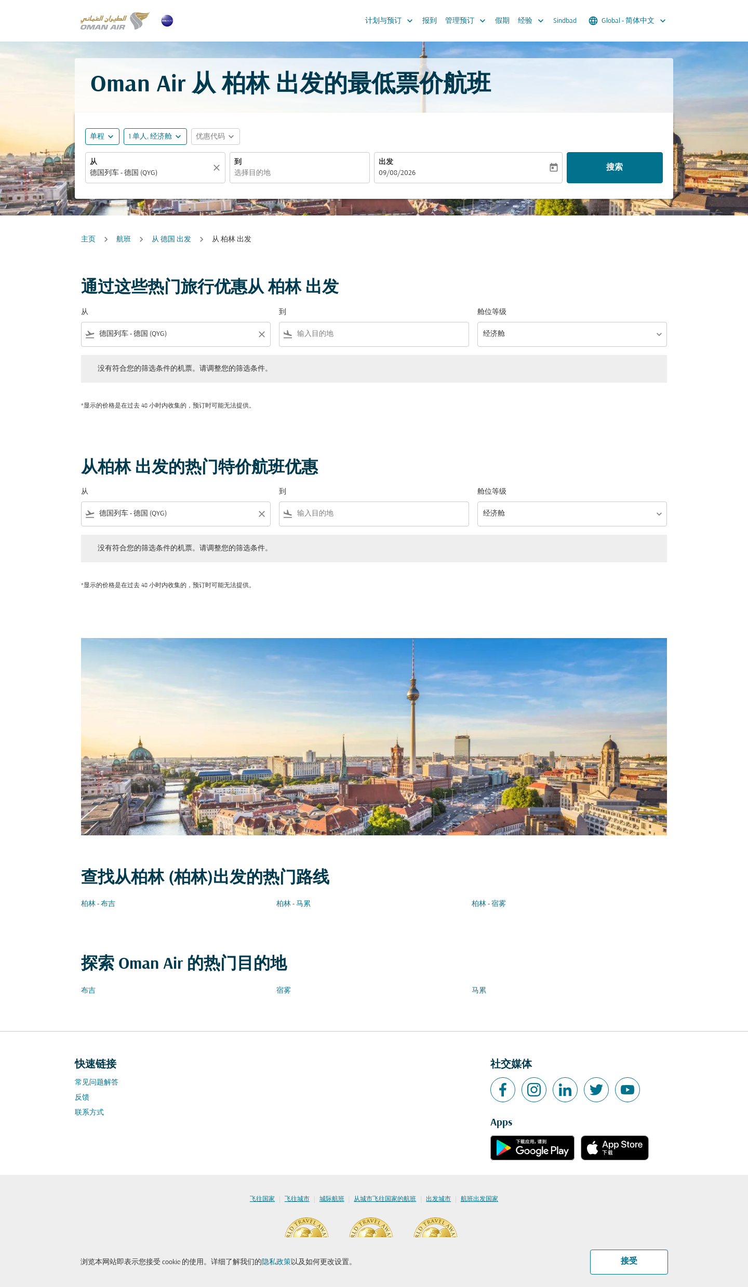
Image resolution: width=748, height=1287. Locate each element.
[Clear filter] (261, 334)
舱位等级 (491, 312)
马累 (479, 991)
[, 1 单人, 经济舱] (150, 136)
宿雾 (283, 991)
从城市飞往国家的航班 (385, 1199)
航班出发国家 (479, 1199)
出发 (386, 162)
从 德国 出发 (171, 239)
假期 (502, 21)
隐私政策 (276, 1262)
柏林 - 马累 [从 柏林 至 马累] (293, 904)
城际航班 (331, 1199)
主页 (88, 239)
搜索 (614, 168)
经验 (533, 20)
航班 (123, 239)
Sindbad (565, 21)
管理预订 (468, 20)
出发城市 (438, 1199)
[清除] (218, 168)
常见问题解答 (96, 1083)
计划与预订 (391, 20)
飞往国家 (262, 1199)
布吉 (88, 991)
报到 (429, 21)
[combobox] (150, 173)
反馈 (82, 1098)
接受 (629, 1261)
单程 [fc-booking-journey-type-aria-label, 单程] (97, 137)
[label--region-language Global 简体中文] (628, 20)
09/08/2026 (397, 173)
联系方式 (89, 1113)
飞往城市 (297, 1199)
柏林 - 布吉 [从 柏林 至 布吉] (98, 904)
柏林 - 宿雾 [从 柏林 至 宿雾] (489, 904)
